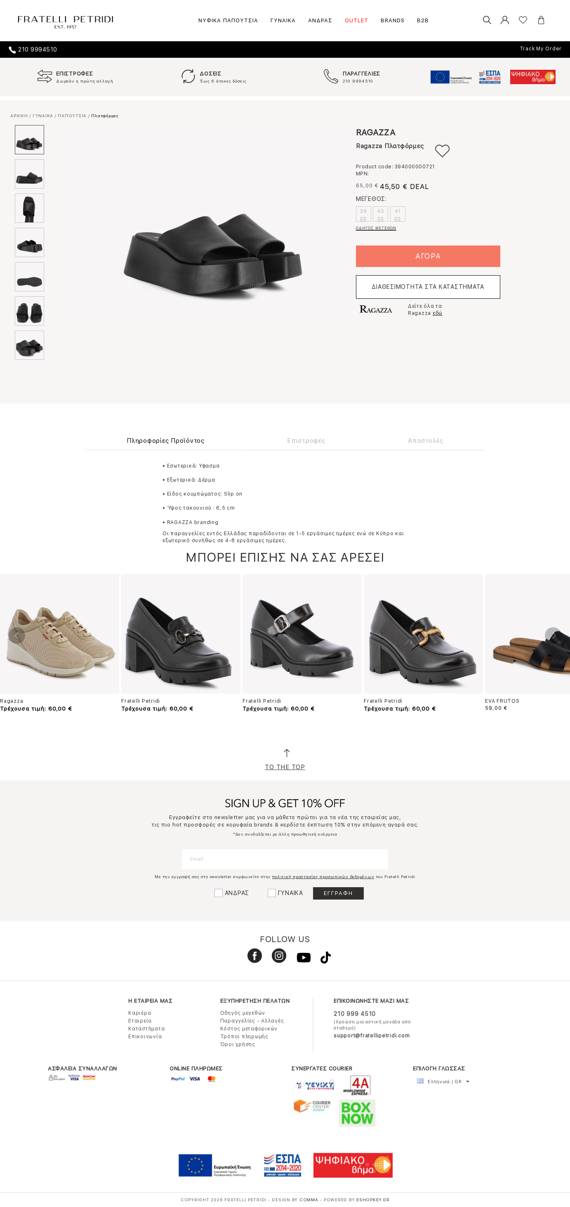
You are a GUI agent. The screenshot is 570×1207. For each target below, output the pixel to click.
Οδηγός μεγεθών (243, 1013)
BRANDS (393, 20)
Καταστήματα (146, 1029)
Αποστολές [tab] (425, 440)
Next (553, 635)
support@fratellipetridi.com (372, 1036)
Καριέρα (139, 1013)
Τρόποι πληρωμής (244, 1036)
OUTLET (356, 20)
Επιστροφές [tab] (306, 440)
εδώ (438, 313)
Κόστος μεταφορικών (249, 1029)
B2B (423, 20)
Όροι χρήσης (237, 1044)
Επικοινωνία (145, 1036)
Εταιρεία (140, 1021)
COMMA (309, 1199)
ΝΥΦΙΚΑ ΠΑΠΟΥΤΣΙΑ (228, 20)
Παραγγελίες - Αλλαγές (252, 1021)
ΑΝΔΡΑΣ (320, 20)
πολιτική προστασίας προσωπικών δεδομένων (323, 876)
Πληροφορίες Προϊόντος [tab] (166, 440)
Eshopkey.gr (372, 1199)
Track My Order (541, 49)
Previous (17, 635)
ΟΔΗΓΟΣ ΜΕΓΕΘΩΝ (376, 228)
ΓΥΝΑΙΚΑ (283, 20)
